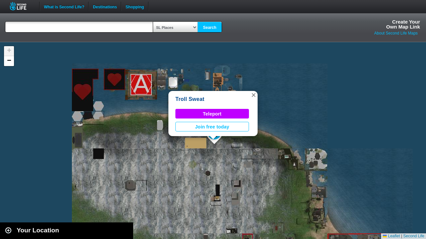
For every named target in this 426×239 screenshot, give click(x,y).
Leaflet (391, 236)
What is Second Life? (64, 6)
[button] (254, 95)
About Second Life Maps (396, 33)
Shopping (134, 6)
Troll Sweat (189, 99)
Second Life (21, 6)
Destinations (105, 6)
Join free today (212, 126)
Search (209, 27)
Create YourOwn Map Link (403, 24)
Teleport (212, 114)
